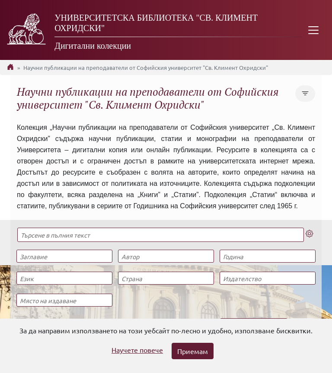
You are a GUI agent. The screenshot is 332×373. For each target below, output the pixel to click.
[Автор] (166, 256)
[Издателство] (268, 278)
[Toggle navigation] (313, 30)
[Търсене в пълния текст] (160, 235)
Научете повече (137, 349)
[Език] (64, 278)
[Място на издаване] (64, 300)
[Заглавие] (64, 256)
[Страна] (166, 278)
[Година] (268, 256)
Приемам (192, 351)
